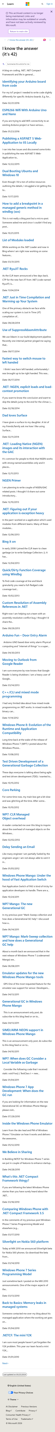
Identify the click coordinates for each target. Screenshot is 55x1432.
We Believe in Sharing (17, 1152)
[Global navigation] (3, 4)
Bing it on (9, 541)
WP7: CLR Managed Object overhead (15, 816)
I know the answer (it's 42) (21, 39)
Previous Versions (29, 1406)
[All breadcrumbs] (4, 40)
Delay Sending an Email (18, 847)
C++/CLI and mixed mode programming (20, 694)
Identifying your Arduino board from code (24, 83)
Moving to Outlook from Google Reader (19, 661)
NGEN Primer (11, 480)
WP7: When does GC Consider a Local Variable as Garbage (24, 1060)
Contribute (20, 1410)
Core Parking (11, 790)
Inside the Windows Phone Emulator (27, 1123)
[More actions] (50, 40)
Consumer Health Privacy (17, 1414)
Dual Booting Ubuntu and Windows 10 (20, 173)
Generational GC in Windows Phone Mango (22, 1003)
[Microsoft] (27, 4)
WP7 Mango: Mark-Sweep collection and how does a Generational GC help (27, 940)
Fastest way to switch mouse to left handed (23, 360)
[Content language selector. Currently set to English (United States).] (19, 1385)
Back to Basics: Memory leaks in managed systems (24, 1305)
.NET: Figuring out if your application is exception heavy (23, 511)
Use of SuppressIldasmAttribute (24, 330)
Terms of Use (11, 1419)
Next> (5, 1363)
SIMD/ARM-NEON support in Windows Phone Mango (22, 1032)
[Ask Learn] (45, 40)
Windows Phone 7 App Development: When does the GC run (23, 1091)
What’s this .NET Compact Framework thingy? (20, 1178)
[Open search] (42, 4)
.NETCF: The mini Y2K (17, 1335)
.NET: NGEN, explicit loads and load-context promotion (27, 389)
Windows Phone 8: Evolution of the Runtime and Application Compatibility (26, 729)
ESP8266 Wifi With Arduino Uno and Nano (24, 112)
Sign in (49, 3)
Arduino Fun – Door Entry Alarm (24, 635)
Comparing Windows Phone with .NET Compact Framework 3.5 (25, 1211)
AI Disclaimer (12, 1406)
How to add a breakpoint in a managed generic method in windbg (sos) (22, 207)
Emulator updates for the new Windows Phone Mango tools (23, 975)
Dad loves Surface (14, 415)
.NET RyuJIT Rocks (15, 269)
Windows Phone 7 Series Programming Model (19, 1272)
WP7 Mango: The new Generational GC (17, 906)
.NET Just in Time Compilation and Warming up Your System (26, 299)
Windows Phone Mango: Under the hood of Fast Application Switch (26, 877)
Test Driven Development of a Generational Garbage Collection (25, 763)
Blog (8, 1410)
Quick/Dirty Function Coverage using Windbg (24, 572)
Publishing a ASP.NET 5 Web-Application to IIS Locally (22, 140)
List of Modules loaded (18, 240)
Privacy (32, 1410)
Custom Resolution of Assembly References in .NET (24, 604)
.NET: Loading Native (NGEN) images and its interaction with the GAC (23, 448)
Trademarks (26, 1419)
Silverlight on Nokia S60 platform (25, 1241)
